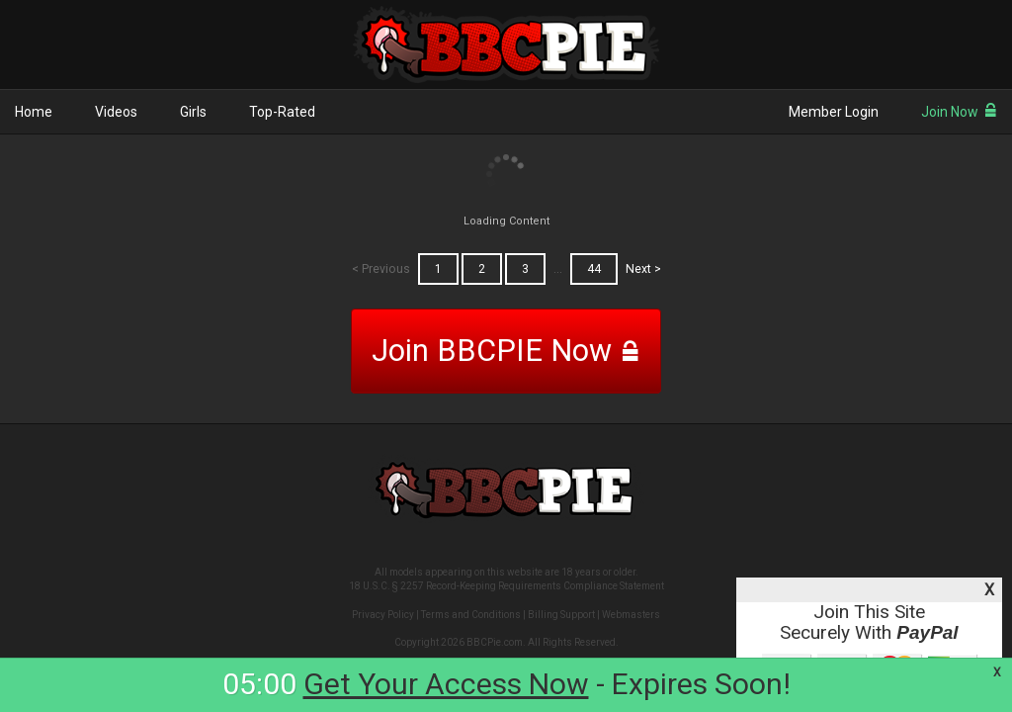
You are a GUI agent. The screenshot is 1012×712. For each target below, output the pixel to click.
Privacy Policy (383, 614)
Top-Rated (282, 112)
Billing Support (561, 614)
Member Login (834, 112)
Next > (643, 269)
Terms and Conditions (471, 614)
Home (33, 112)
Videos (116, 112)
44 (594, 269)
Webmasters (631, 614)
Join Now (959, 112)
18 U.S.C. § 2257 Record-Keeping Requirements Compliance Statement (506, 585)
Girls (193, 112)
